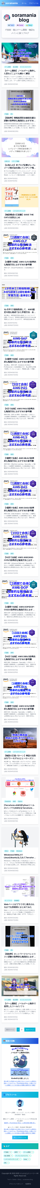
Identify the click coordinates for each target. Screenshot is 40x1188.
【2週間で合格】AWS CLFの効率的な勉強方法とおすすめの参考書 (20, 263)
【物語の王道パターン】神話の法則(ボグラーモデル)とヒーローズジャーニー (20, 758)
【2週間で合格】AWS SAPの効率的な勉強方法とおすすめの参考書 (19, 360)
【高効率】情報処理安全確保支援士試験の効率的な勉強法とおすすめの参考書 (20, 121)
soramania (10, 3)
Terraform (8, 801)
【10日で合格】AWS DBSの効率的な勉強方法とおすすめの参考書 (19, 657)
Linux (27, 1159)
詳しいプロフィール (20, 1137)
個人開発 (15, 67)
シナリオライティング (19, 211)
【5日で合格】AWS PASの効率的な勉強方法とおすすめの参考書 (19, 410)
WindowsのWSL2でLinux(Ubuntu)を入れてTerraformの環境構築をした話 (20, 858)
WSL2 (6, 851)
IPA (12, 114)
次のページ (30, 1030)
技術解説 (16, 900)
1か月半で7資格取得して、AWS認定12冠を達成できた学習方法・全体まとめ (20, 312)
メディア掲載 (15, 161)
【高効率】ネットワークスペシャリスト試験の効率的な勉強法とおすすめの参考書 (20, 957)
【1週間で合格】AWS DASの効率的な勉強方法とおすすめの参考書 (19, 509)
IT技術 (12, 851)
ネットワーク (8, 900)
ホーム (24, 3)
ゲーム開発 (8, 67)
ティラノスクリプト (25, 67)
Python (20, 801)
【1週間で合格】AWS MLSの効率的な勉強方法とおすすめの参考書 (19, 459)
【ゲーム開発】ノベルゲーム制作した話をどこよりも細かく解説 (20, 72)
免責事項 (28, 1184)
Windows (19, 851)
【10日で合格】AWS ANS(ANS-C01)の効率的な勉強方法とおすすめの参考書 (19, 560)
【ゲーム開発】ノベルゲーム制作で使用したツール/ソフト (20, 1004)
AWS (12, 258)
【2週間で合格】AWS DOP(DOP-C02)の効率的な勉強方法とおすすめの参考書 (19, 610)
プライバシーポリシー (16, 1184)
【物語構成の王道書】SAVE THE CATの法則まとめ (19, 216)
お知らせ (7, 161)
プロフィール (33, 3)
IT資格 (6, 114)
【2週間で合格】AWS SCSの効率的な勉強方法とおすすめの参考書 (19, 707)
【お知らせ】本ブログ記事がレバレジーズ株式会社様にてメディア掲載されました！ (20, 168)
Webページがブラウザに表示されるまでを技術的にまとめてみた (19, 905)
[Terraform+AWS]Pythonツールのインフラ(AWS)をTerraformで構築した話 (19, 808)
